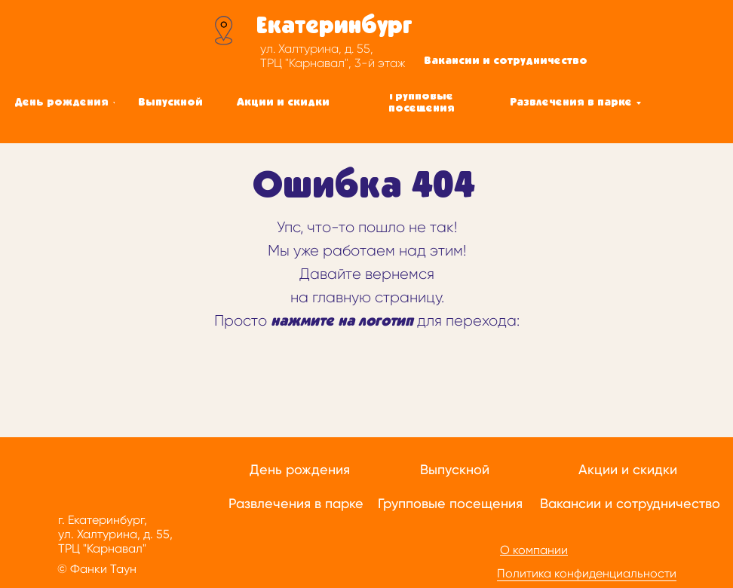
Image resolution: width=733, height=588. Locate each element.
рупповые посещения (453, 503)
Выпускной (454, 469)
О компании (534, 550)
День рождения (300, 469)
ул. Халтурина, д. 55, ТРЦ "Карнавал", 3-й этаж (333, 55)
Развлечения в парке (295, 503)
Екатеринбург (334, 26)
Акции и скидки (627, 469)
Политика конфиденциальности (586, 573)
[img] (112, 41)
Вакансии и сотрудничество (630, 503)
